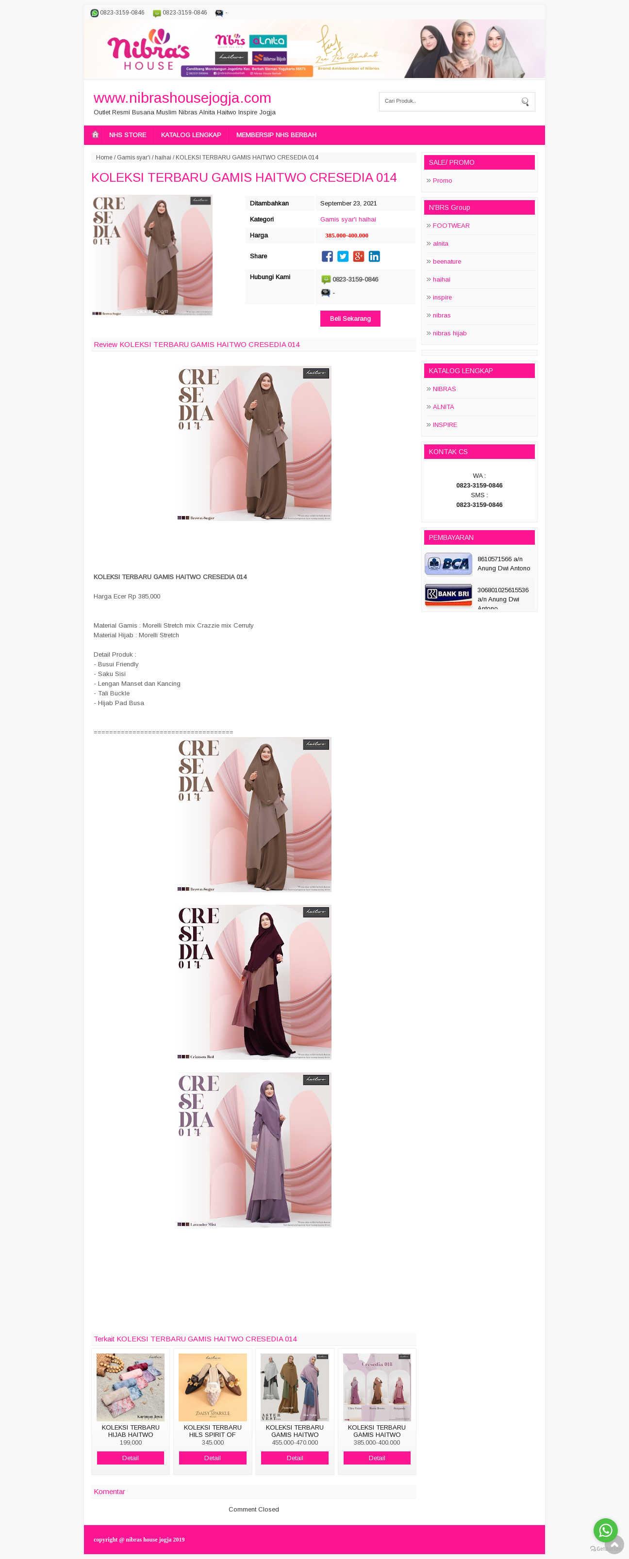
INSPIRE (445, 424)
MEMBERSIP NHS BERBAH (276, 135)
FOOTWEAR (451, 225)
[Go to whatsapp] (606, 1530)
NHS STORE (127, 135)
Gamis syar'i (133, 157)
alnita (440, 243)
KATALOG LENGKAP (191, 135)
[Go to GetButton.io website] (605, 1549)
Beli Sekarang (350, 318)
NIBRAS (444, 389)
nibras (442, 315)
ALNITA (443, 406)
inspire (442, 297)
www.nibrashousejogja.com (182, 98)
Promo (442, 180)
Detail (130, 1458)
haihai (163, 157)
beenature (447, 261)
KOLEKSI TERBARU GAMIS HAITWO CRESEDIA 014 (244, 177)
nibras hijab (450, 333)
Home (104, 157)
